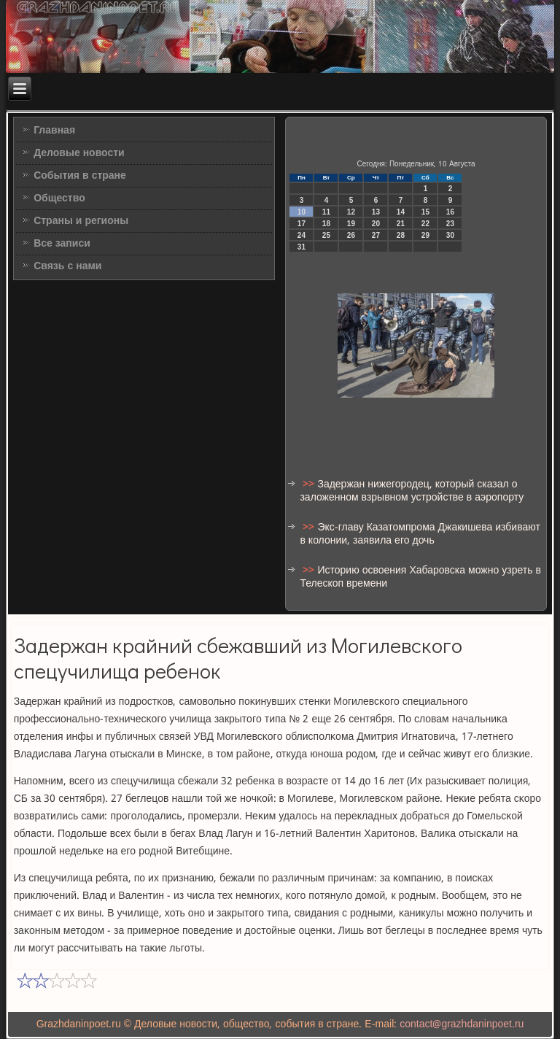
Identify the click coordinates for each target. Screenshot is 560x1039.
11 (326, 212)
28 (401, 235)
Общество (59, 198)
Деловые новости (79, 153)
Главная (54, 130)
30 (450, 235)
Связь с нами (67, 266)
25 (326, 235)
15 (425, 212)
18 (326, 224)
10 (302, 212)
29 (425, 235)
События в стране (80, 176)
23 (450, 224)
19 (351, 224)
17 (302, 224)
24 (302, 235)
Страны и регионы (81, 221)
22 (425, 224)
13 (376, 212)
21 (401, 224)
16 (450, 212)
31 (302, 247)
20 (376, 224)
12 (351, 212)
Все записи (62, 243)
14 (401, 212)
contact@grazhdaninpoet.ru (462, 1024)
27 (376, 235)
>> (310, 484)
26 (351, 235)
